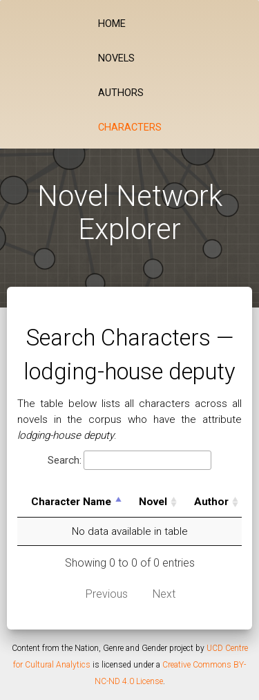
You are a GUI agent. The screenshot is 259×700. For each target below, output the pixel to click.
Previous (107, 593)
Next (164, 593)
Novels (116, 58)
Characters (130, 127)
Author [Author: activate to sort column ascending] (211, 501)
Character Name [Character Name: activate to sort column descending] (71, 501)
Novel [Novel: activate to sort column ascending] (153, 501)
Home (112, 24)
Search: (129, 461)
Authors (121, 93)
